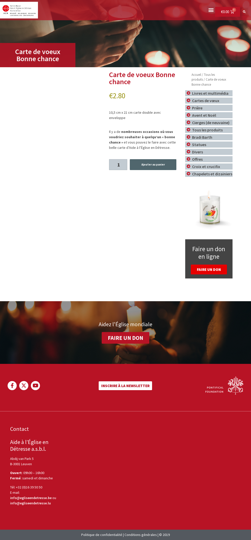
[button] (211, 10)
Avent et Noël (204, 115)
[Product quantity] (118, 164)
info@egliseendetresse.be (31, 498)
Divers (197, 151)
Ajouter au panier (153, 164)
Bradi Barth (202, 137)
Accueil (196, 75)
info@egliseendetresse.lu (30, 503)
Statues (199, 144)
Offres (197, 159)
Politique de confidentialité (101, 534)
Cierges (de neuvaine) (210, 122)
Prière (197, 107)
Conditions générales (140, 534)
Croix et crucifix (206, 166)
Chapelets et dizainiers (212, 173)
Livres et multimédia (210, 93)
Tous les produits (207, 129)
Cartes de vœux (205, 100)
